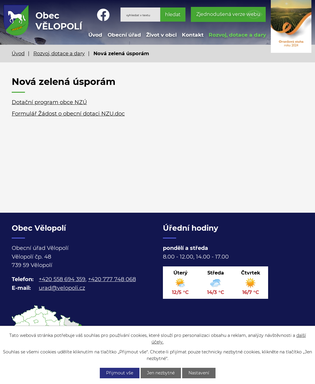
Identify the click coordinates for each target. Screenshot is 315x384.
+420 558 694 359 (62, 279)
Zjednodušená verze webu (228, 14)
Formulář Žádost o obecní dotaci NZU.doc (68, 113)
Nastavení (198, 373)
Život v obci (161, 35)
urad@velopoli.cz (62, 288)
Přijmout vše (119, 373)
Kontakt (192, 35)
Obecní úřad (124, 35)
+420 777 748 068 (112, 279)
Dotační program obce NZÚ (49, 102)
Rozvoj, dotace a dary (237, 35)
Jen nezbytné (161, 373)
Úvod (95, 35)
